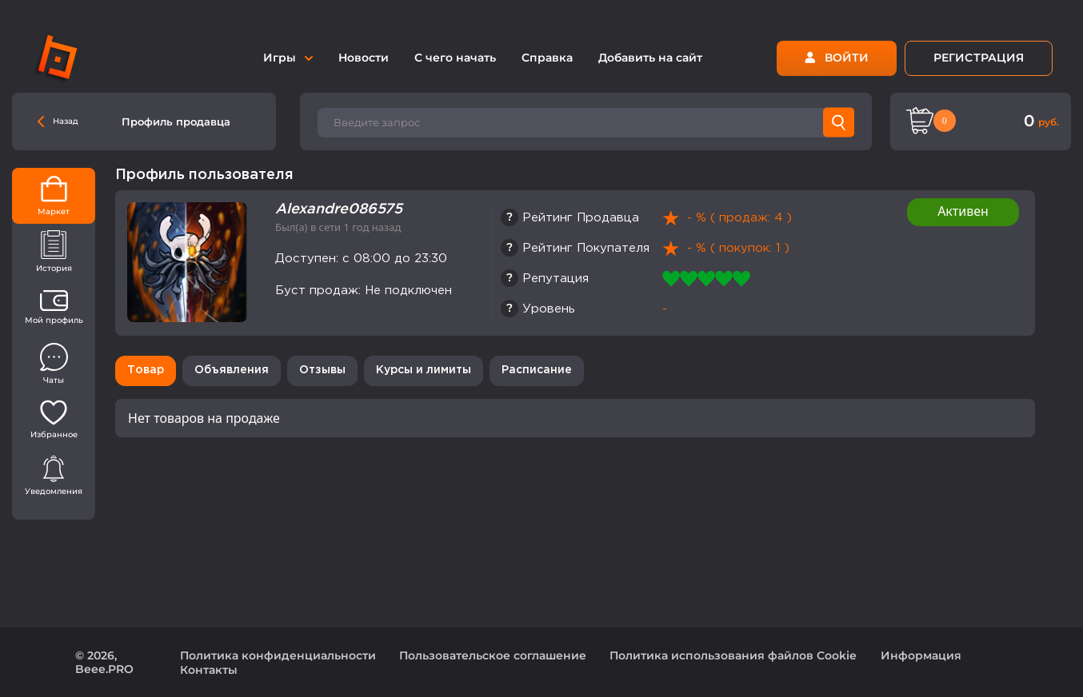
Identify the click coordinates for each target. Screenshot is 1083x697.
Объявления (231, 370)
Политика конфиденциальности (278, 655)
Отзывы (322, 370)
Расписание (537, 370)
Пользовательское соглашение (492, 655)
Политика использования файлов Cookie (733, 655)
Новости (363, 57)
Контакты (209, 670)
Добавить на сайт (650, 57)
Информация (921, 655)
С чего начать (455, 57)
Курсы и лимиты (423, 370)
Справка (547, 57)
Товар (145, 370)
